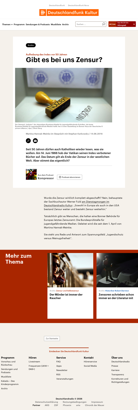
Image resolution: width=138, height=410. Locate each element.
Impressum (97, 402)
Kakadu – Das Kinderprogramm (10, 382)
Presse (114, 365)
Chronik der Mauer (94, 405)
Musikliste (56, 24)
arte (78, 405)
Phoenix (67, 405)
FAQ (58, 361)
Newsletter (61, 370)
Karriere (115, 370)
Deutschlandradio (120, 361)
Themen (6, 24)
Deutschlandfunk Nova (78, 5)
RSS (58, 374)
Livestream (34, 361)
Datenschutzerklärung (46, 402)
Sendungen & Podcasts (38, 24)
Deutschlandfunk (57, 5)
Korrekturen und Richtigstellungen (120, 380)
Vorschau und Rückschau (8, 363)
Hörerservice (90, 361)
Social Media (90, 365)
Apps (59, 365)
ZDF (56, 405)
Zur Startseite (52, 338)
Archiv (65, 24)
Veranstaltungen (64, 378)
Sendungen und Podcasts (9, 371)
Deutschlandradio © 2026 (69, 398)
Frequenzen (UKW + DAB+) (39, 367)
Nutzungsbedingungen (75, 402)
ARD (47, 405)
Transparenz (117, 374)
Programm (19, 24)
